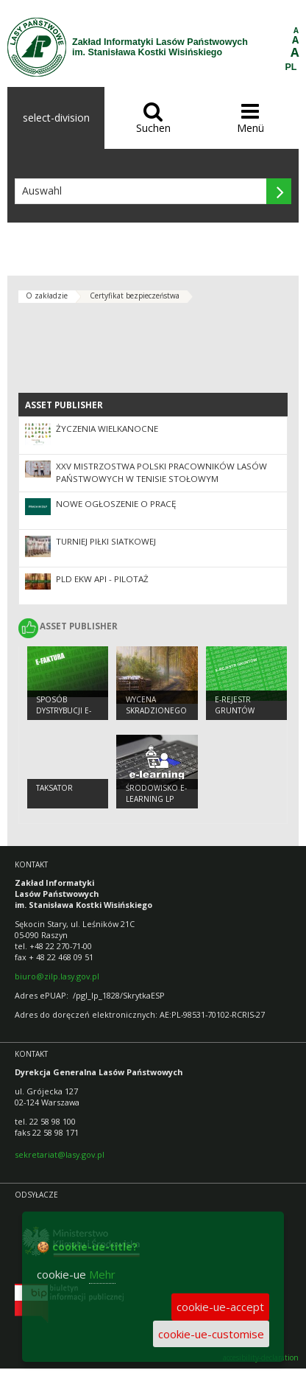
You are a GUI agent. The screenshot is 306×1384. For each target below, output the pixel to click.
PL (291, 67)
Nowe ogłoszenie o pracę (116, 503)
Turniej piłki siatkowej (106, 541)
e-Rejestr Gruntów (235, 705)
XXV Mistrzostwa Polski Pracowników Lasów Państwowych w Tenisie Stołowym (161, 472)
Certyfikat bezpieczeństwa (134, 295)
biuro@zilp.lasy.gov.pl (57, 976)
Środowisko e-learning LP (156, 793)
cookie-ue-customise (211, 1334)
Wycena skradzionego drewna (156, 710)
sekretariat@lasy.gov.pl (59, 1154)
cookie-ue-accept (220, 1306)
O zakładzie (47, 295)
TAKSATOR (54, 788)
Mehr (102, 1274)
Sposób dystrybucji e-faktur (63, 710)
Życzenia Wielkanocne (107, 428)
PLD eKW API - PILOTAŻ (102, 578)
